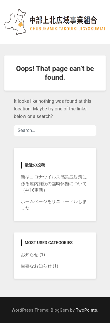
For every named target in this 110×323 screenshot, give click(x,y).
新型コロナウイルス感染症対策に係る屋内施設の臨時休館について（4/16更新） (54, 183)
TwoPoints (86, 310)
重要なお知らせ (36, 266)
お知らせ (29, 254)
